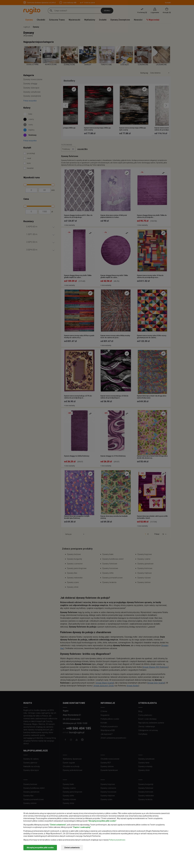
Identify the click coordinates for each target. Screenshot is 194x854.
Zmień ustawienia (72, 848)
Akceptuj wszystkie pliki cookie (40, 848)
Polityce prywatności (117, 840)
